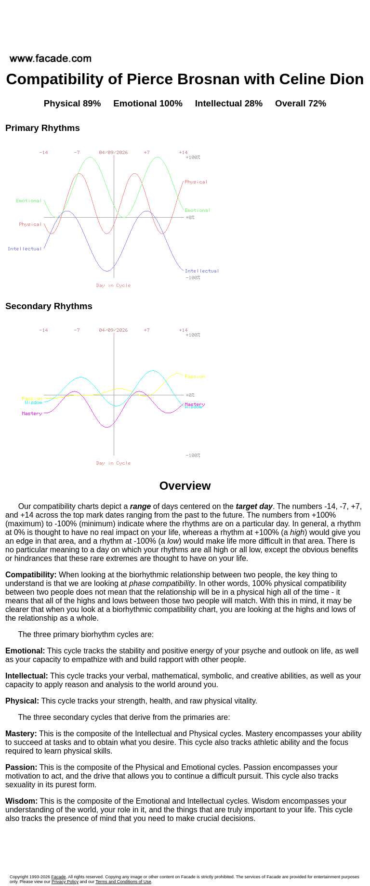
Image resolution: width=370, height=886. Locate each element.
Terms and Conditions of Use (123, 881)
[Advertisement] (185, 23)
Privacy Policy (65, 881)
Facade (59, 876)
